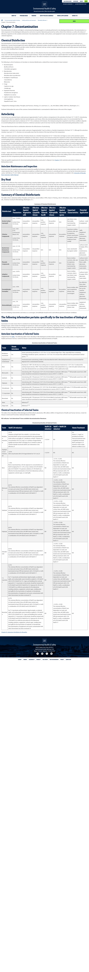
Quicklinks (75, 1)
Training (34, 15)
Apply (86, 1)
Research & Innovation (67, 4)
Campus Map (68, 659)
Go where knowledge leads (80, 4)
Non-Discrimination (54, 659)
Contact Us (74, 15)
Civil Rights (45, 659)
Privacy (62, 659)
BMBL (13, 337)
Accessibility (31, 659)
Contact (19, 659)
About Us (14, 15)
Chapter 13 (57, 160)
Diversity (38, 659)
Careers (25, 659)
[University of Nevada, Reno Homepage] (44, 641)
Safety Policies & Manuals (46, 15)
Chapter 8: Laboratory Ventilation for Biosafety (14, 632)
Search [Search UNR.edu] (81, 1)
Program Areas (24, 15)
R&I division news (67, 1)
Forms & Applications (62, 15)
